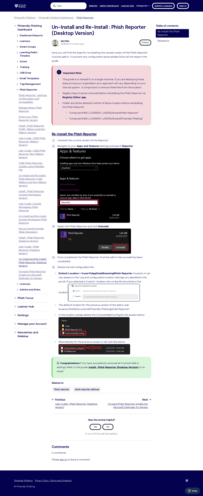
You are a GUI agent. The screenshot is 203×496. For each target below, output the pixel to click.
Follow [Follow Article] (145, 42)
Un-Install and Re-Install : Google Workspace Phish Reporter (33, 219)
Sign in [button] (183, 6)
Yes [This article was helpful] (95, 427)
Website (93, 6)
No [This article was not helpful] (107, 427)
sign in (63, 459)
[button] (30, 28)
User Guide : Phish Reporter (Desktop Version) (29, 250)
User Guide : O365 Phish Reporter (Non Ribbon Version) (32, 154)
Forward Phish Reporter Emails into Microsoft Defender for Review (32, 275)
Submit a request (163, 6)
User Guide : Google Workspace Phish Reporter (30, 207)
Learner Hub (127, 6)
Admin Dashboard (109, 6)
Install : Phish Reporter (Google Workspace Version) (31, 195)
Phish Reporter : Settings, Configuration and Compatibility (33, 98)
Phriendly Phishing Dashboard (56, 17)
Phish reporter (61, 389)
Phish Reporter (85, 17)
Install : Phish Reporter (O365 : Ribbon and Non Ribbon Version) (32, 129)
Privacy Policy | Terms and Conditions (53, 480)
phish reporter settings (87, 389)
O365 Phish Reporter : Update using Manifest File (31, 166)
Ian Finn (65, 41)
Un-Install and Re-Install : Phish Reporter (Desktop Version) (33, 262)
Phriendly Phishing (25, 17)
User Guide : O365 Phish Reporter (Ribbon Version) (32, 141)
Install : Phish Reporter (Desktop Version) (113, 367)
